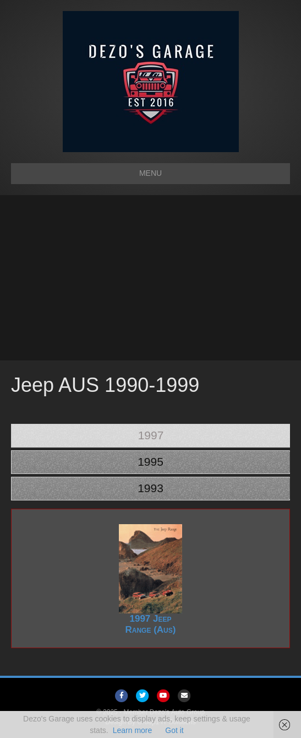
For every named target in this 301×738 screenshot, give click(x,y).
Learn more (132, 730)
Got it (174, 730)
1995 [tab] (150, 461)
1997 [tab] (151, 435)
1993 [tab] (150, 488)
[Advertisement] (150, 278)
